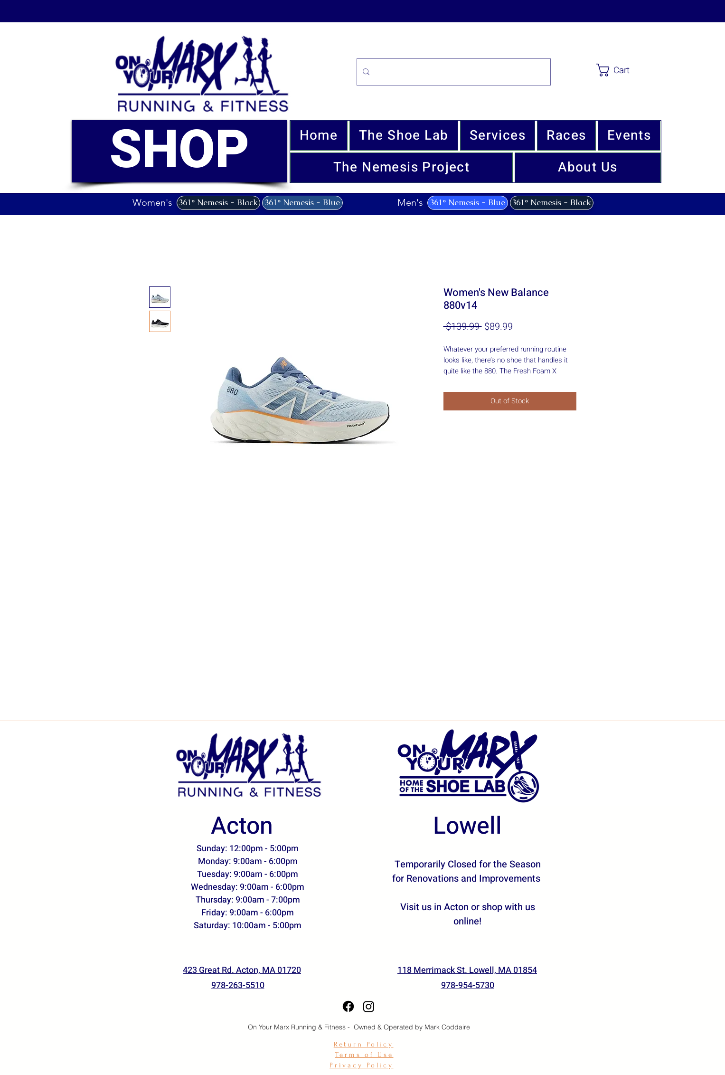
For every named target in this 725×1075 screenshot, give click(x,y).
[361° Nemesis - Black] (218, 203)
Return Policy (364, 1044)
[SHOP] (179, 151)
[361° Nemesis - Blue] (302, 203)
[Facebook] (348, 1006)
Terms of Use (364, 1055)
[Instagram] (368, 1006)
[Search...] (452, 72)
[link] (630, 70)
